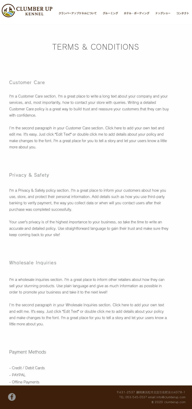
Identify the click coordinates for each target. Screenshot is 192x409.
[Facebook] (12, 397)
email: (152, 397)
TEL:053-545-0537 (133, 397)
